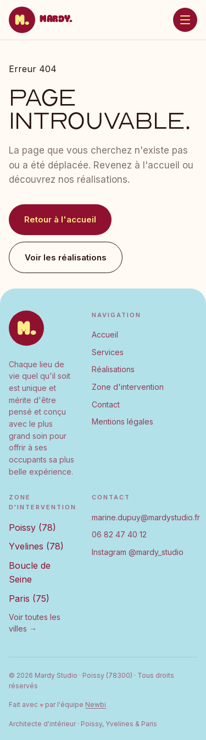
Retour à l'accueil (60, 219)
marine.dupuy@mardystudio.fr (146, 517)
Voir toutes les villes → (34, 623)
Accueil (105, 334)
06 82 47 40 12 (119, 534)
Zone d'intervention (128, 386)
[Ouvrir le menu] (185, 20)
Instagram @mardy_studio (137, 552)
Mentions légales (122, 421)
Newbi (95, 704)
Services (108, 352)
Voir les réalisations (66, 257)
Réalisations (113, 369)
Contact (106, 404)
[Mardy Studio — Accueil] (41, 20)
